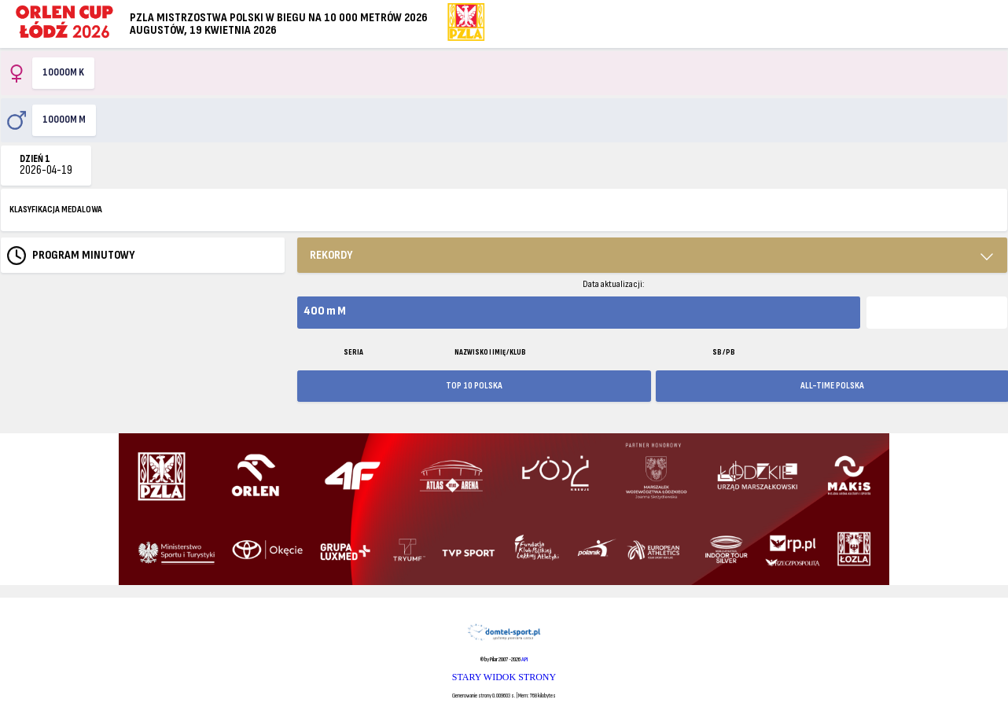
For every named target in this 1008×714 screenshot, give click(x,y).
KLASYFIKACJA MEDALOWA (55, 209)
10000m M (64, 119)
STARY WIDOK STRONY (504, 677)
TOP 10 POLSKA (474, 386)
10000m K (63, 72)
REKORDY (331, 255)
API (524, 659)
